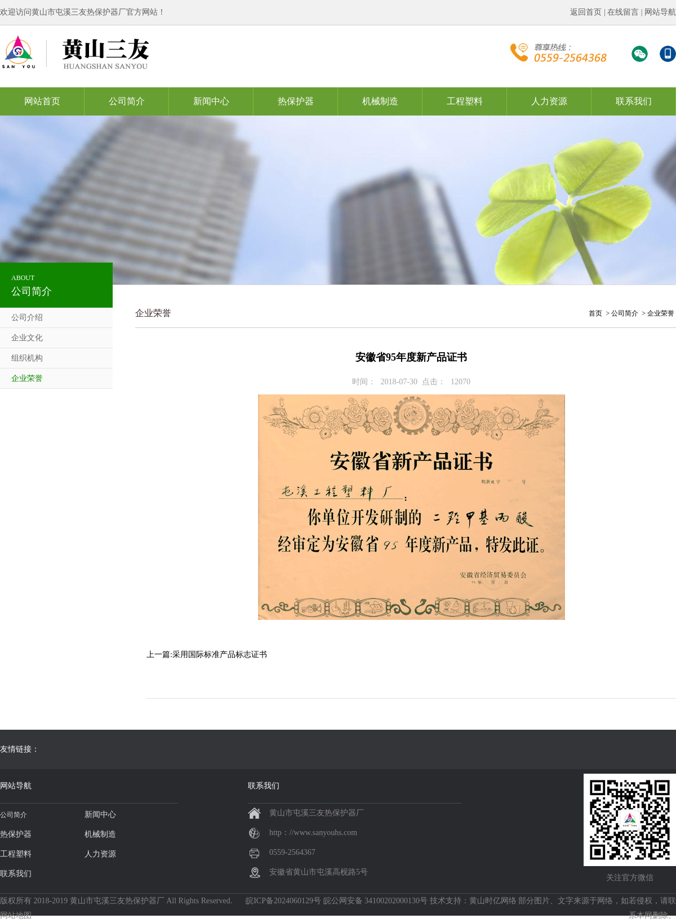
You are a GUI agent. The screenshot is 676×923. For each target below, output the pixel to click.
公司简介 (127, 101)
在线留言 (623, 12)
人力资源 (549, 101)
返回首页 (586, 12)
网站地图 (16, 915)
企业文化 (27, 338)
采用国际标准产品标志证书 (219, 654)
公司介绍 (27, 317)
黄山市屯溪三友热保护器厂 (117, 901)
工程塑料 (465, 101)
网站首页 (42, 101)
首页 (595, 313)
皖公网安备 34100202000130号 (375, 901)
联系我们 (634, 101)
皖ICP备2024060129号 (283, 901)
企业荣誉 (27, 378)
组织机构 (27, 358)
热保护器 (296, 101)
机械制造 (380, 101)
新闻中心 (211, 101)
